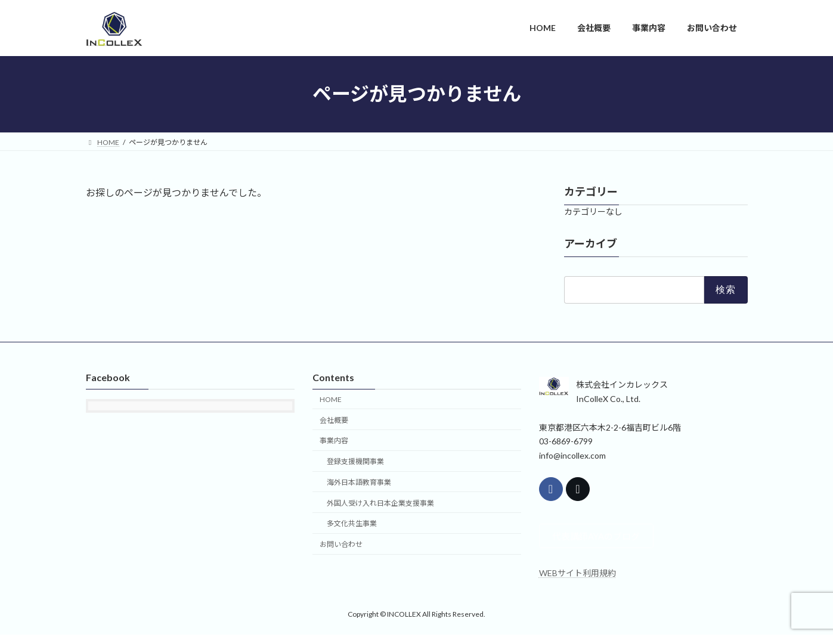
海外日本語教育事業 (359, 481)
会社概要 (334, 419)
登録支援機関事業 (355, 461)
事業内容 (334, 440)
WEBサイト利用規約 (577, 575)
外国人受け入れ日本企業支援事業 (380, 502)
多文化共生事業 (352, 523)
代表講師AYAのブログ (600, 537)
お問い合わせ (341, 544)
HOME (331, 398)
